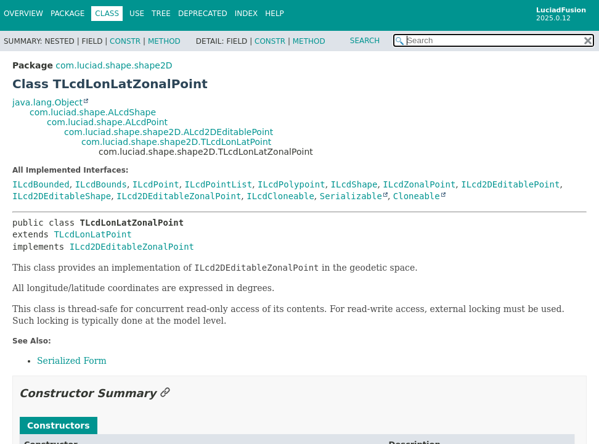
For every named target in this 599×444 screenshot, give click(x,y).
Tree (161, 13)
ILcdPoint (155, 184)
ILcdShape (354, 184)
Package (67, 13)
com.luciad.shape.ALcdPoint (107, 122)
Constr (125, 41)
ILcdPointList (219, 184)
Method (164, 41)
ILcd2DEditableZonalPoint (178, 196)
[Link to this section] (165, 393)
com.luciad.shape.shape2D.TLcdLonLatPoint (176, 142)
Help (274, 13)
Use (136, 13)
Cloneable (416, 196)
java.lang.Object (47, 102)
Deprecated (202, 13)
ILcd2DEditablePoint (510, 184)
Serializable (351, 196)
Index (246, 13)
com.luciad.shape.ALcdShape (93, 112)
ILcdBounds (101, 184)
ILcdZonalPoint (419, 184)
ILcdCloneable (280, 196)
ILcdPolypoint (291, 184)
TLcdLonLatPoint (92, 234)
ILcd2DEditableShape (61, 196)
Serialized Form (72, 361)
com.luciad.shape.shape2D (113, 65)
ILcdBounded (41, 184)
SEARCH (365, 40)
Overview (23, 13)
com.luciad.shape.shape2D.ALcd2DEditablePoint (168, 132)
